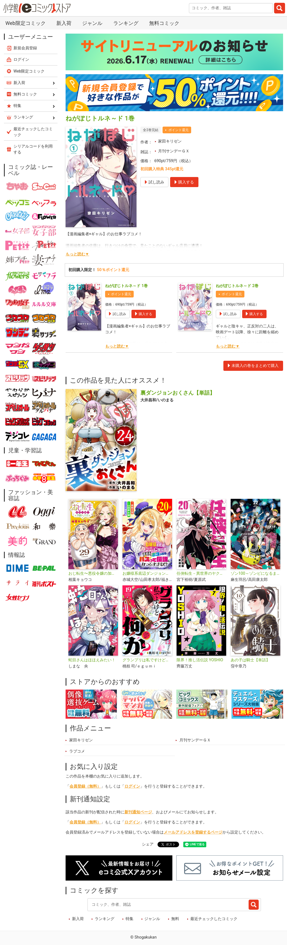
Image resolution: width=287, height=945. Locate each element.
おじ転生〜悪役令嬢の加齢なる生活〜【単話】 (93, 573)
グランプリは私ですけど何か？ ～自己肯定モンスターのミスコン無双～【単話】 (147, 660)
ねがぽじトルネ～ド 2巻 (237, 285)
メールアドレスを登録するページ (193, 832)
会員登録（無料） (85, 786)
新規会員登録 (25, 48)
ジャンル (92, 23)
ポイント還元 (178, 130)
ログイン (132, 786)
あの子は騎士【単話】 (250, 660)
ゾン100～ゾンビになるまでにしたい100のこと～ (255, 573)
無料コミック (164, 23)
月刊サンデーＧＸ (173, 151)
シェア (148, 844)
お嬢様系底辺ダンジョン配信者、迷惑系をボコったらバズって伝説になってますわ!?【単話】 (147, 573)
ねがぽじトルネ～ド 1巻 (126, 285)
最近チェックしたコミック (213, 918)
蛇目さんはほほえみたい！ (91, 660)
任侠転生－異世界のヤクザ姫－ (201, 573)
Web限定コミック (25, 23)
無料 (175, 918)
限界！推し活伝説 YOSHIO (200, 660)
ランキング (125, 23)
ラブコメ (77, 751)
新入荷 (63, 23)
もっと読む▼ (77, 254)
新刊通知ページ (138, 812)
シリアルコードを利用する (33, 149)
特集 (129, 918)
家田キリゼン (170, 141)
